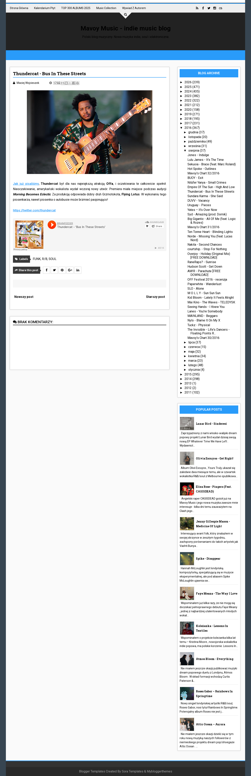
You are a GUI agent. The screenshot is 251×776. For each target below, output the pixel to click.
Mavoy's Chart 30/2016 (203, 338)
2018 (188, 119)
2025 (188, 87)
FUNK (37, 259)
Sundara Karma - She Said (205, 196)
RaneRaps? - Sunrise (201, 262)
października (197, 141)
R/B (44, 259)
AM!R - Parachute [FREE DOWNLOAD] (203, 273)
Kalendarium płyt (44, 8)
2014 (188, 379)
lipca (192, 342)
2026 (188, 82)
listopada (195, 137)
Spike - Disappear (208, 558)
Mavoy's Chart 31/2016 (203, 227)
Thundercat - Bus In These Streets (210, 191)
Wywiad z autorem (134, 8)
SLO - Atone (195, 288)
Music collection (106, 8)
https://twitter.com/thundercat (34, 210)
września (194, 146)
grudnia (193, 132)
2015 (188, 374)
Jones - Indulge (198, 155)
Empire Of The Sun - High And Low (211, 187)
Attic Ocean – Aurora (210, 724)
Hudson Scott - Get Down (204, 266)
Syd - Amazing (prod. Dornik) (207, 214)
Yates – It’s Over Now (202, 210)
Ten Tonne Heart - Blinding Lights (210, 232)
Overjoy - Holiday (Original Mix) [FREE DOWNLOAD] (208, 255)
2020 (188, 110)
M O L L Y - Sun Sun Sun (203, 293)
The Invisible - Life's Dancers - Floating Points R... (208, 331)
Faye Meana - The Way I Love (216, 593)
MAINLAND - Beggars (202, 316)
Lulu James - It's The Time (205, 160)
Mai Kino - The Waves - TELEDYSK (211, 302)
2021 (188, 105)
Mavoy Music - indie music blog (126, 28)
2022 (188, 100)
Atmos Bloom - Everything (214, 659)
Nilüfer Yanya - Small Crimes (206, 182)
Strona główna (19, 8)
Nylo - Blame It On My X (203, 320)
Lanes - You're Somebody (205, 311)
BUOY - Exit (195, 178)
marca (192, 360)
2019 (188, 114)
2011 (188, 392)
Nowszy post (23, 297)
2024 (188, 91)
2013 (188, 383)
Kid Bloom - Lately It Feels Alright (210, 297)
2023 (188, 96)
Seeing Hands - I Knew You (206, 307)
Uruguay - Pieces (199, 205)
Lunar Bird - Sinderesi (211, 424)
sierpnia (194, 150)
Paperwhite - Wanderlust (204, 284)
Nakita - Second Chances (204, 244)
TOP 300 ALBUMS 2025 (75, 8)
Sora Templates (132, 771)
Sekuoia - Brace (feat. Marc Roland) (211, 164)
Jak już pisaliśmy (26, 184)
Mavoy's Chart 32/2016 (203, 173)
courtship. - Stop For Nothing (207, 249)
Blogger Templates (92, 771)
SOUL (52, 259)
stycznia (194, 370)
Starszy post (155, 297)
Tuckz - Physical (198, 325)
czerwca (194, 347)
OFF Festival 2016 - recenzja (207, 279)
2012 (188, 388)
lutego (193, 365)
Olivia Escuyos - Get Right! (214, 458)
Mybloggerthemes (159, 771)
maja (191, 351)
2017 (188, 123)
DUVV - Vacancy (198, 200)
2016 (188, 128)
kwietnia (194, 356)
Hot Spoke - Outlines (201, 169)
